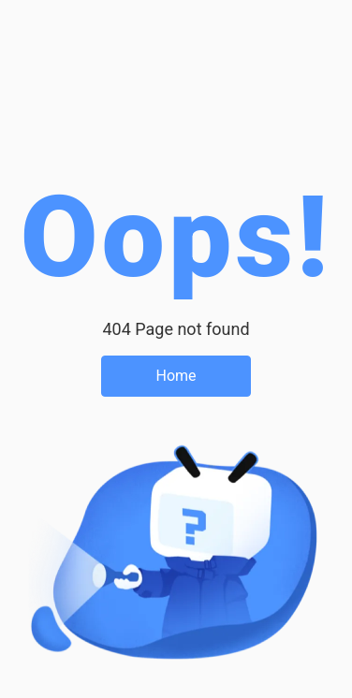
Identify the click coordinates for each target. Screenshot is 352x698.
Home (175, 376)
